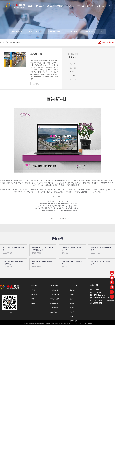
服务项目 (54, 285)
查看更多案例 (64, 218)
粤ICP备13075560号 (82, 323)
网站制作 (72, 307)
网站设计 (72, 312)
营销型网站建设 (54, 31)
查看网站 (36, 84)
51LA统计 (90, 323)
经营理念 (32, 299)
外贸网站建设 (17, 31)
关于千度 (80, 6)
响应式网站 (105, 31)
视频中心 (70, 6)
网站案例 (40, 6)
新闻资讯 (90, 6)
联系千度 (100, 6)
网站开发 (72, 316)
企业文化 (32, 303)
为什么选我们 (34, 294)
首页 (30, 6)
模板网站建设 (72, 31)
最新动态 (72, 290)
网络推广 (60, 6)
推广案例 (50, 6)
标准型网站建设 (35, 31)
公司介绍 (32, 290)
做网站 (71, 325)
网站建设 (72, 299)
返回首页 (50, 218)
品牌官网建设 (89, 31)
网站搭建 (72, 303)
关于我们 (34, 285)
